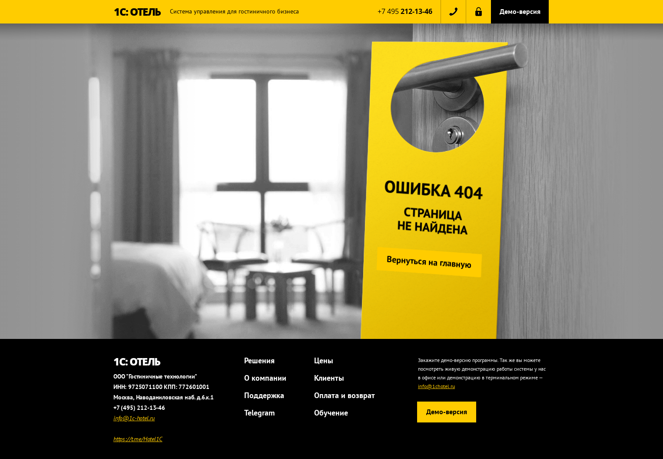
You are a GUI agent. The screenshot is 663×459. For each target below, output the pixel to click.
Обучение (331, 413)
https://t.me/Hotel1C (137, 439)
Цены (323, 360)
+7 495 (405, 11)
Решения (259, 360)
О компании (265, 378)
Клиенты (329, 378)
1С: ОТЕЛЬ (137, 11)
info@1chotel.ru (436, 386)
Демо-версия (520, 11)
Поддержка (264, 395)
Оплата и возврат (344, 395)
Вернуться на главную (427, 262)
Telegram (259, 413)
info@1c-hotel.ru (134, 418)
